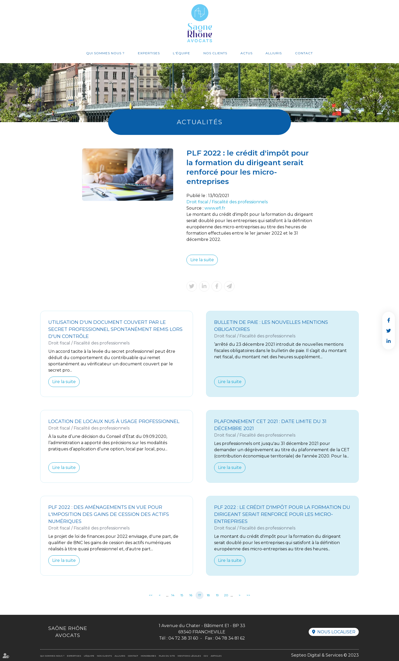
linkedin (388, 341)
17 (199, 595)
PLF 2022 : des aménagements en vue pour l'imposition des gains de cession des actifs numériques (108, 514)
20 (226, 595)
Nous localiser (336, 631)
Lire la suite (202, 259)
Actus (246, 53)
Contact (304, 53)
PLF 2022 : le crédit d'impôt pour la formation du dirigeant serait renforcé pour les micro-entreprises (282, 514)
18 (208, 595)
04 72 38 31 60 (183, 638)
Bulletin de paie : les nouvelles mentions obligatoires (271, 325)
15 (181, 595)
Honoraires (148, 655)
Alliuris (274, 53)
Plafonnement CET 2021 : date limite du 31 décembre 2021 (270, 425)
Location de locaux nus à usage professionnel (113, 421)
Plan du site (167, 655)
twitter (388, 330)
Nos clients (215, 53)
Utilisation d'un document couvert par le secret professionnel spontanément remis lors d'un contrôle (115, 329)
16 (190, 595)
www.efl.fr (214, 208)
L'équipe (181, 53)
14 (172, 595)
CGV (206, 655)
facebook (388, 320)
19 (217, 595)
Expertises (149, 53)
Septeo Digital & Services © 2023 (325, 655)
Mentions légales (189, 655)
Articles (216, 655)
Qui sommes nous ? (105, 53)
